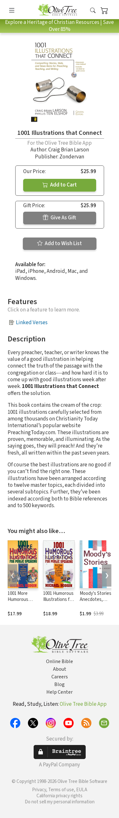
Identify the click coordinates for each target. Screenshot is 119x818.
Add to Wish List (59, 243)
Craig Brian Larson (68, 150)
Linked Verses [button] (32, 322)
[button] (93, 10)
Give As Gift (59, 218)
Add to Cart (60, 185)
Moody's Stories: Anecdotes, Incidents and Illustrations (96, 602)
